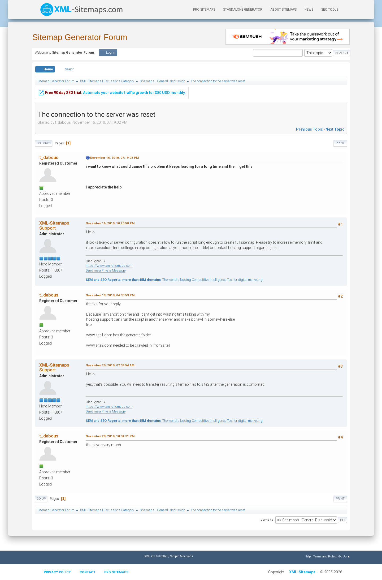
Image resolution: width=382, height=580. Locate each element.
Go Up (41, 498)
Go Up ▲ (344, 556)
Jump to (267, 520)
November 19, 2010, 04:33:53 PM (110, 295)
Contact (88, 572)
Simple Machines (181, 556)
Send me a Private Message (105, 270)
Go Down (44, 143)
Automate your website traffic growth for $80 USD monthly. (112, 92)
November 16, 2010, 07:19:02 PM (114, 158)
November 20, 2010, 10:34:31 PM (110, 436)
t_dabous (48, 157)
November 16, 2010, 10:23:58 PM (110, 223)
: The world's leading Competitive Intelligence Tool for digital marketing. (174, 280)
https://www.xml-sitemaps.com (109, 266)
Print (340, 143)
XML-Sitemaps (302, 572)
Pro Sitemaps (116, 572)
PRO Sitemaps (204, 9)
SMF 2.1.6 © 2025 (156, 556)
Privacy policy (57, 572)
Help (308, 556)
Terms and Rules (324, 556)
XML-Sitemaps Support (54, 225)
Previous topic (309, 129)
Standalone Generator (242, 9)
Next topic (334, 129)
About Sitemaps (283, 9)
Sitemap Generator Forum (79, 37)
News (309, 9)
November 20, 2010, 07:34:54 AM (110, 365)
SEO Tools (329, 9)
